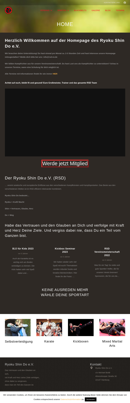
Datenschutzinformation (71, 399)
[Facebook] (124, 2)
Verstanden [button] (90, 399)
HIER (55, 74)
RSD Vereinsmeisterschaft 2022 (107, 251)
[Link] (8, 10)
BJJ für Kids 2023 (23, 248)
